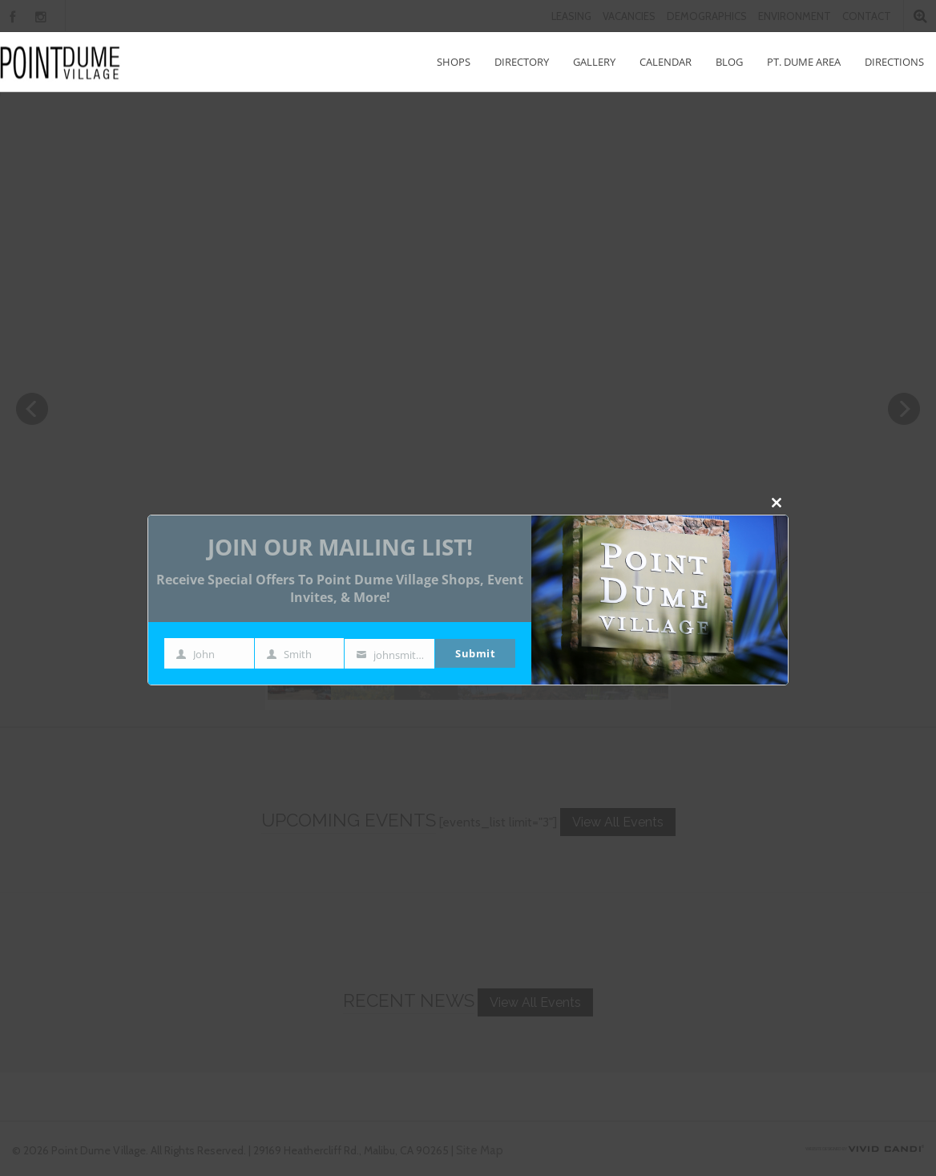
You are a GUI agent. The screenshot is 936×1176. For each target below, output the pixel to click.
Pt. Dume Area (804, 62)
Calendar (665, 62)
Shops (453, 62)
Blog (729, 62)
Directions (894, 62)
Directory (521, 62)
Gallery (594, 62)
